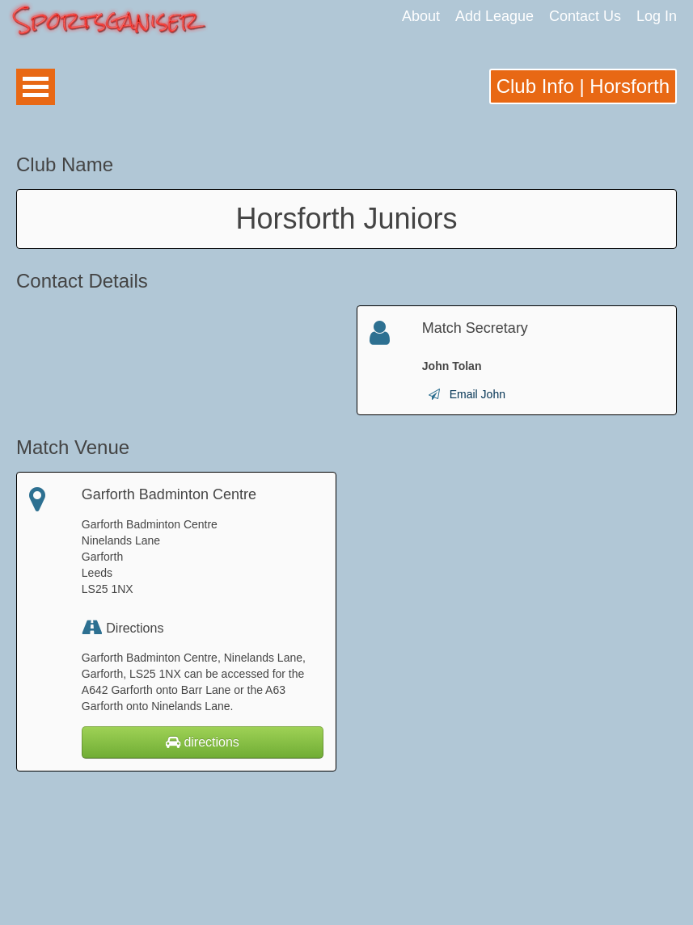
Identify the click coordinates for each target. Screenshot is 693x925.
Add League (494, 16)
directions (202, 742)
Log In (656, 16)
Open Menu (35, 87)
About (421, 16)
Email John (477, 394)
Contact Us (585, 16)
